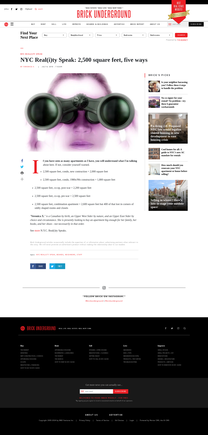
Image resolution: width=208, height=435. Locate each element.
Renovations (163, 356)
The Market (24, 350)
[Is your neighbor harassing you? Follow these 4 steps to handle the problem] (154, 86)
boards (60, 255)
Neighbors (70, 255)
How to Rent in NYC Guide (64, 362)
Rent (43, 24)
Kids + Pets (127, 353)
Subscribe (120, 391)
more (37, 230)
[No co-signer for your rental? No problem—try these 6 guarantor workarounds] (154, 102)
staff (79, 255)
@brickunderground (94, 301)
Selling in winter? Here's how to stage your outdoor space (167, 203)
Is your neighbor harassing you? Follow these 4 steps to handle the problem (174, 85)
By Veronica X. (27, 67)
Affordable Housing (28, 359)
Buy (33, 24)
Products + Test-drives (132, 359)
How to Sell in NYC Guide (99, 359)
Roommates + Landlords (64, 353)
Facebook (12, 9)
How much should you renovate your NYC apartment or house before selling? (174, 169)
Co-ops (23, 362)
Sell (54, 24)
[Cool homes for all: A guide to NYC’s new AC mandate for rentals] (154, 153)
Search (181, 35)
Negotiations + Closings (98, 353)
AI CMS (166, 420)
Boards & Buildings (97, 24)
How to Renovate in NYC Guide (169, 365)
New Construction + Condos (31, 356)
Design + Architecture (166, 359)
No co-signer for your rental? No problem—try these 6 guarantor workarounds (173, 102)
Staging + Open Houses (98, 350)
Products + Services (165, 362)
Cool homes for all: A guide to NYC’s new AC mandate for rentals (173, 152)
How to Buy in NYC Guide (30, 368)
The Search (59, 359)
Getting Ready (94, 356)
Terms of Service (102, 420)
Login (132, 420)
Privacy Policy (84, 420)
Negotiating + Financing (29, 365)
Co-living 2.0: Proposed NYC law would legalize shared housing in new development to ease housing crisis (166, 132)
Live (64, 24)
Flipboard (28, 9)
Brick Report (137, 24)
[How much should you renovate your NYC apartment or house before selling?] (154, 170)
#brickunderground (114, 301)
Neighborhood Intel (131, 356)
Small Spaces (163, 350)
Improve (76, 24)
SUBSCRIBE (196, 24)
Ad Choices (119, 420)
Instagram (21, 9)
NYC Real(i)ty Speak (31, 54)
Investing (24, 353)
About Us (155, 24)
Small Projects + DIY (166, 353)
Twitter (16, 9)
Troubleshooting (130, 362)
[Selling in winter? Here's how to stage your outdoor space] (168, 195)
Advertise (119, 24)
